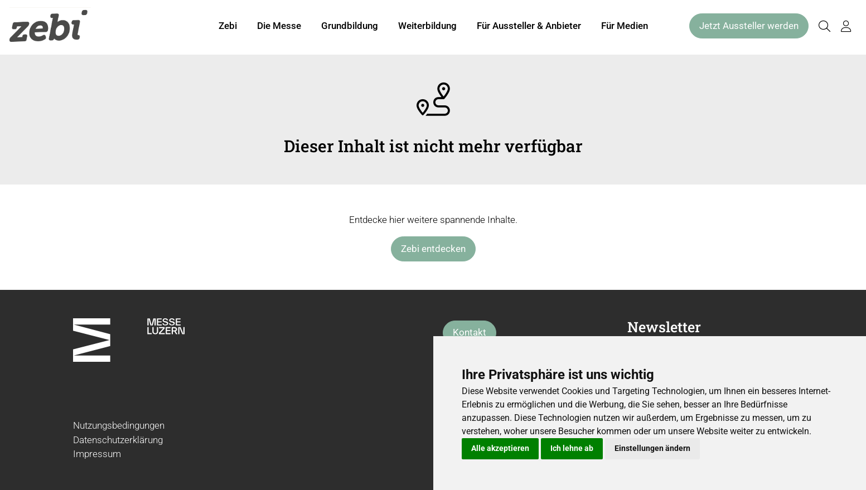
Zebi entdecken (433, 248)
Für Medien (624, 26)
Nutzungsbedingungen (119, 425)
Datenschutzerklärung (118, 439)
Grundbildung (349, 26)
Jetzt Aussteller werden (749, 26)
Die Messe (279, 26)
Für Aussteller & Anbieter (529, 26)
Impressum (97, 453)
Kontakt (469, 332)
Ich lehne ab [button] (571, 448)
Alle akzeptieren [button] (500, 448)
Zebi (228, 26)
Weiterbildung (427, 26)
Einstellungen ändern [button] (652, 448)
